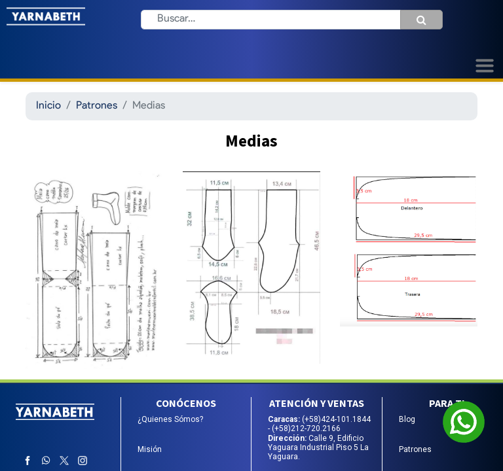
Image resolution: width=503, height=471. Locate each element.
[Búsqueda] (421, 19)
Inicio (48, 106)
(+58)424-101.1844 (336, 419)
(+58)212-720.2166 (306, 428)
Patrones (96, 106)
